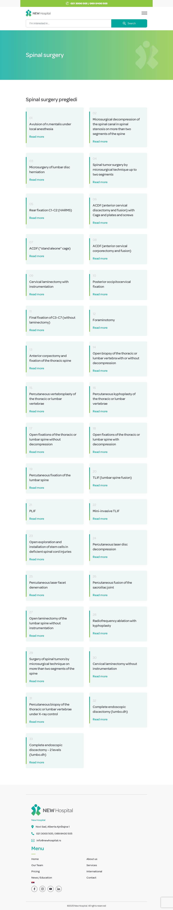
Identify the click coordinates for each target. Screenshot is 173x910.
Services (91, 865)
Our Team (37, 865)
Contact (91, 877)
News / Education (41, 877)
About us (91, 859)
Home (35, 859)
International (94, 871)
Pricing (35, 871)
